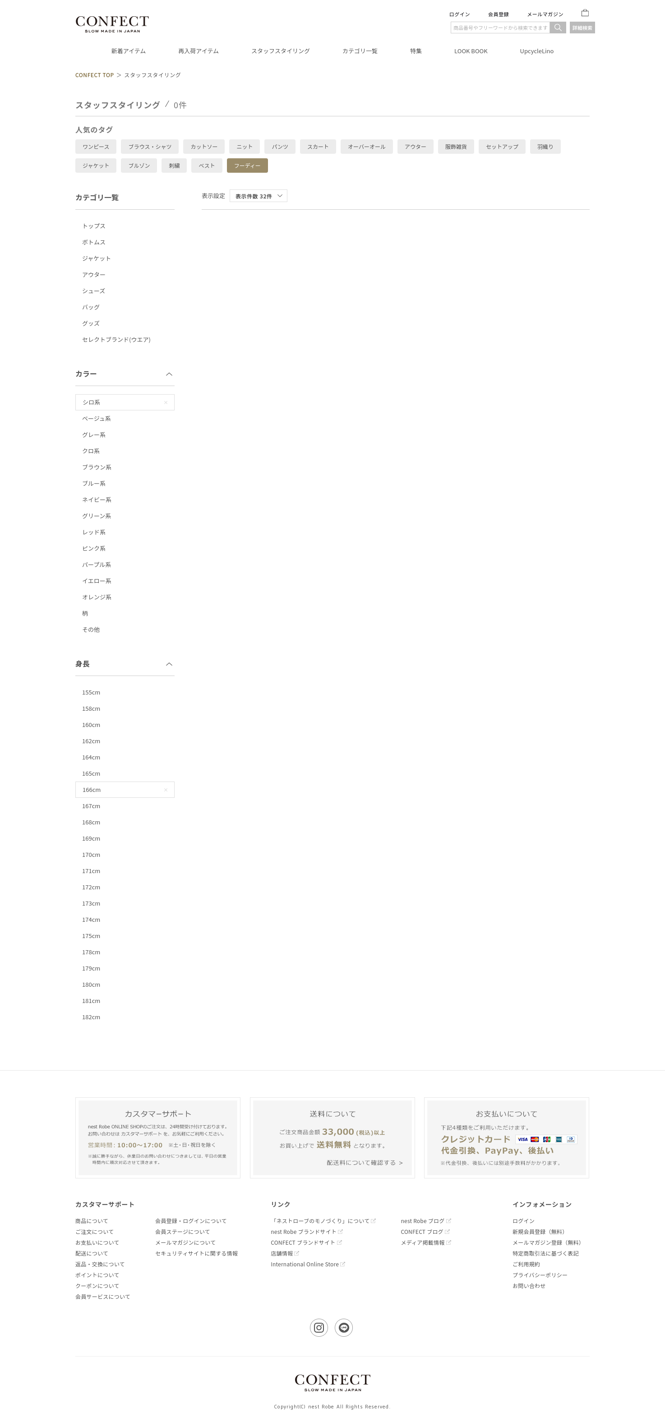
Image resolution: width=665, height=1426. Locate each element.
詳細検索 (582, 27)
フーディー (247, 165)
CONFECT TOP (94, 74)
